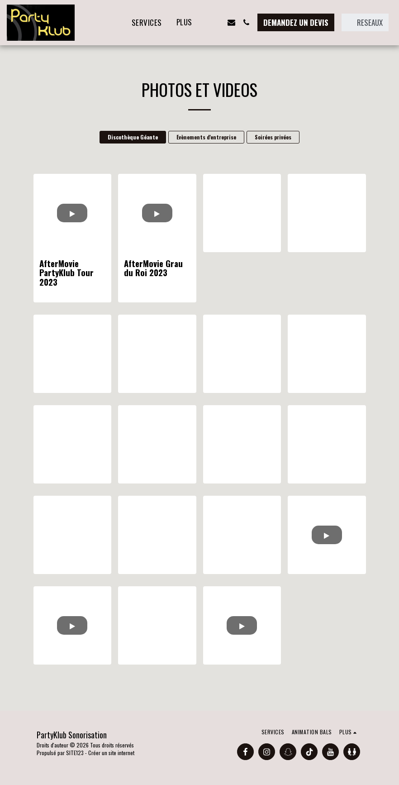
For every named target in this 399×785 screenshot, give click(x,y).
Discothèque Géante (133, 137)
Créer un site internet (111, 752)
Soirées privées (273, 137)
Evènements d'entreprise (206, 137)
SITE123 (75, 752)
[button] (216, 22)
